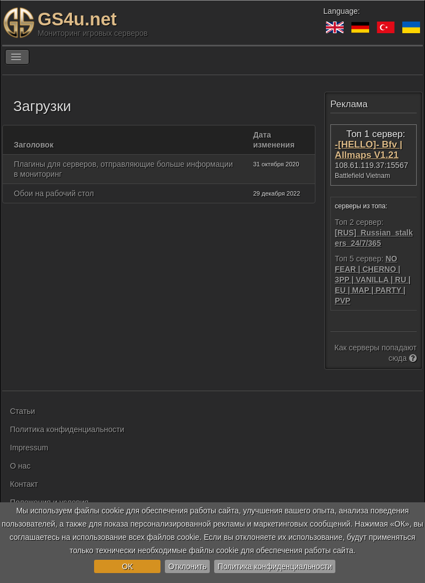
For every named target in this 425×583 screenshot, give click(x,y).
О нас (20, 465)
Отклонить (187, 566)
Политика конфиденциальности (274, 566)
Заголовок (34, 144)
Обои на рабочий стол (54, 193)
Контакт (24, 484)
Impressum (29, 447)
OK (127, 566)
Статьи (22, 411)
